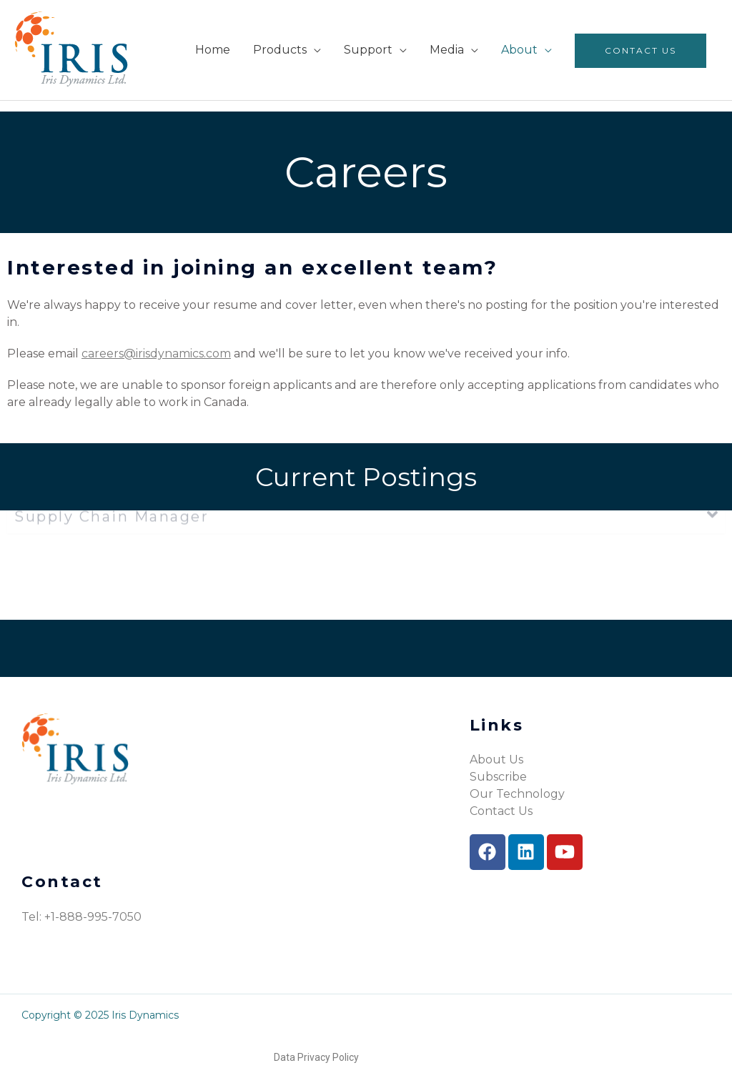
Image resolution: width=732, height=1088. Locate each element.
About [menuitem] (519, 49)
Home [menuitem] (212, 49)
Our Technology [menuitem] (517, 794)
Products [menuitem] (280, 49)
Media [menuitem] (447, 49)
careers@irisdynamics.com (156, 353)
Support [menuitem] (368, 49)
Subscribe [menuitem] (498, 776)
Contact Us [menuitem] (640, 50)
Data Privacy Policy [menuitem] (316, 1057)
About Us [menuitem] (496, 759)
